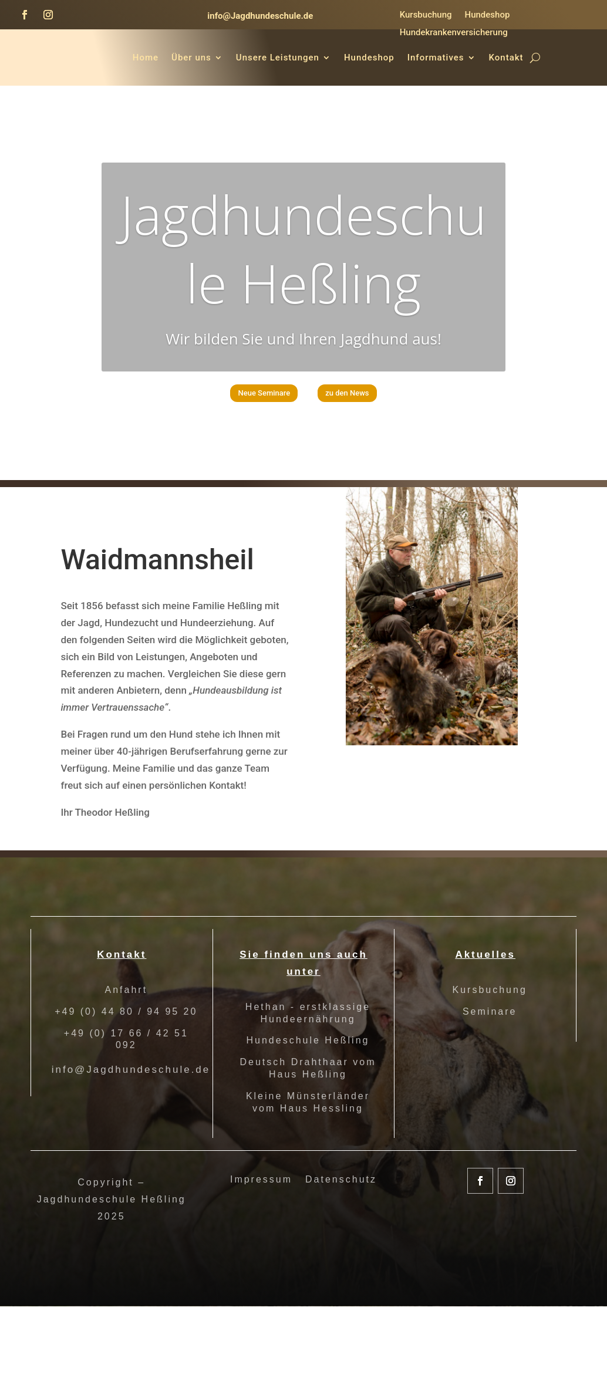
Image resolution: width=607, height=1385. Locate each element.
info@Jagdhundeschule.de (260, 16)
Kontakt (529, 102)
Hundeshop (487, 15)
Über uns (262, 57)
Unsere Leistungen (348, 57)
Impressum (261, 1243)
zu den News (365, 469)
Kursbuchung (426, 15)
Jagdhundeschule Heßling (303, 320)
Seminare (490, 1075)
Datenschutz (341, 1243)
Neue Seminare (248, 469)
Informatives (506, 57)
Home (216, 57)
